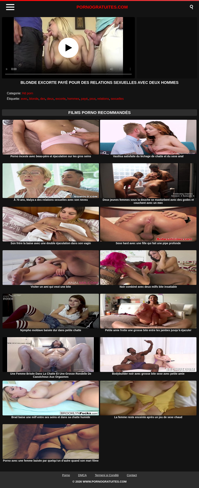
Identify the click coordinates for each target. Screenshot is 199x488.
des (42, 98)
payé (84, 98)
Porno (66, 475)
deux (50, 98)
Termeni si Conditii (107, 475)
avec (24, 98)
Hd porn (27, 93)
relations (103, 98)
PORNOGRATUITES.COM (102, 7)
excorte (60, 98)
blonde (33, 98)
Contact (132, 475)
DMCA (82, 475)
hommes (73, 98)
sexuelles (117, 98)
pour (92, 98)
